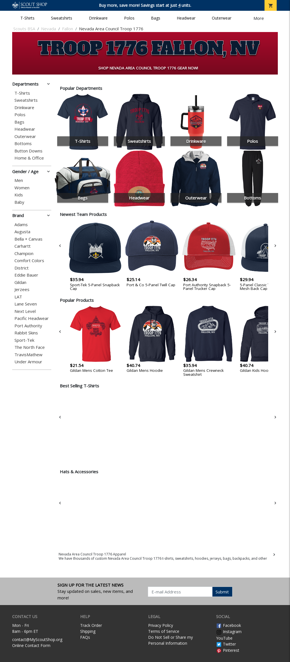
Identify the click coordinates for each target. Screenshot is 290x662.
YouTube (224, 638)
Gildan (20, 282)
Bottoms (23, 143)
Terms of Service (163, 631)
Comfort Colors (29, 260)
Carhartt (22, 246)
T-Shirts (27, 18)
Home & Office (29, 158)
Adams (21, 224)
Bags (155, 18)
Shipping (87, 631)
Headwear (186, 18)
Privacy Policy (160, 625)
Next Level (25, 311)
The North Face (29, 347)
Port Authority (28, 325)
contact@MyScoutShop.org (37, 639)
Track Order (91, 625)
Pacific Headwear (31, 318)
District (21, 268)
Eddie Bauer (26, 275)
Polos (129, 18)
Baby (19, 202)
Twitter (226, 644)
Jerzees (21, 289)
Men (18, 180)
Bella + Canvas (28, 239)
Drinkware (98, 18)
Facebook (228, 625)
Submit (222, 592)
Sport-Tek (24, 340)
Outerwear (221, 18)
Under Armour (28, 361)
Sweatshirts (61, 18)
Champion (23, 253)
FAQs (85, 637)
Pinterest (227, 650)
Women (21, 187)
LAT (18, 296)
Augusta (22, 231)
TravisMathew (28, 354)
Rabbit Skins (26, 332)
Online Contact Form (31, 645)
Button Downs (28, 150)
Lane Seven (25, 304)
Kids (18, 194)
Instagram (229, 631)
